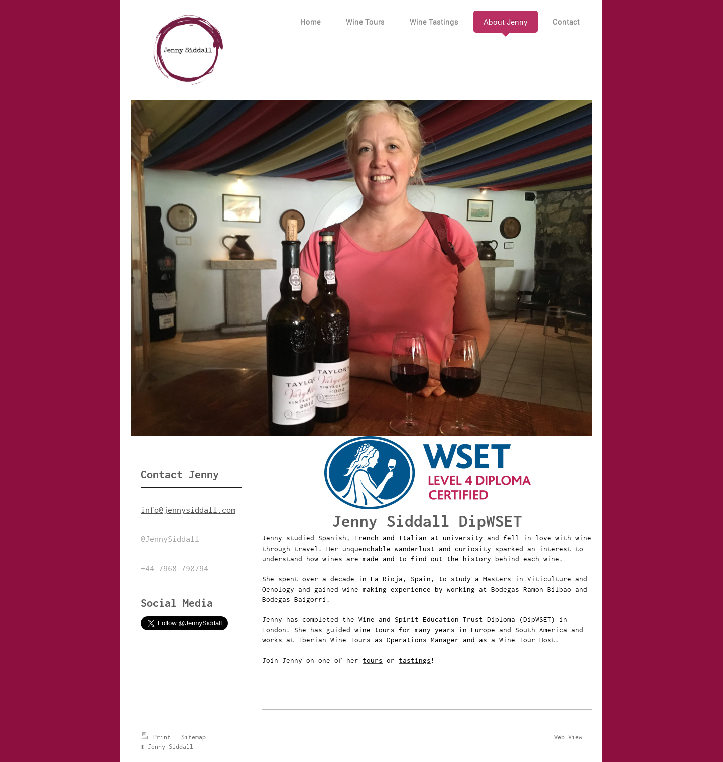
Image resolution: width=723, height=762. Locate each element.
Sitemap (193, 737)
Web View (568, 737)
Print (157, 737)
